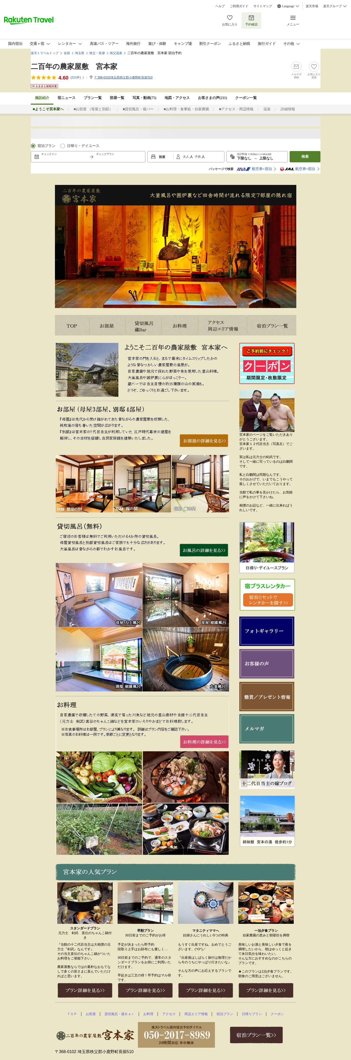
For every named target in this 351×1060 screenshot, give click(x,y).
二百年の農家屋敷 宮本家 (74, 67)
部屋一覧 (117, 98)
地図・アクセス (177, 98)
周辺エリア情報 (196, 1014)
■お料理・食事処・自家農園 (186, 109)
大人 (186, 156)
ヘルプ (220, 6)
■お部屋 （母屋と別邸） (93, 109)
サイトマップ (262, 6)
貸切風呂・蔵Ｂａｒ (120, 1014)
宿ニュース (66, 98)
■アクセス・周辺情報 (236, 109)
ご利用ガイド (239, 6)
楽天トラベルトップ (45, 53)
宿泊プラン (46, 146)
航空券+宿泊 (254, 169)
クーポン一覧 (246, 98)
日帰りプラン (252, 1014)
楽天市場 (312, 6)
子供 (198, 156)
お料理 (148, 1014)
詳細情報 (288, 109)
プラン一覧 (93, 98)
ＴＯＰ (72, 1014)
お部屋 (91, 1014)
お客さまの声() (212, 98)
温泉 (267, 109)
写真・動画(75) (144, 98)
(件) (77, 77)
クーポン (277, 1014)
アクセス (169, 1014)
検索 (305, 156)
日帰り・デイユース (83, 146)
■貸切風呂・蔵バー (138, 109)
